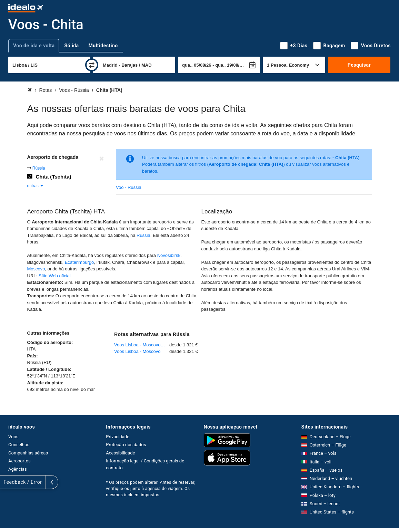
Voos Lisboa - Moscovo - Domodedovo (141, 344)
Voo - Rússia (128, 187)
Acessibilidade (120, 452)
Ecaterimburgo (79, 262)
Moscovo (36, 268)
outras (35, 185)
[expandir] (6, 482)
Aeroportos (19, 460)
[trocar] (91, 64)
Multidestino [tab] (103, 45)
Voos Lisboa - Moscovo (137, 351)
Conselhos (18, 444)
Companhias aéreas (28, 452)
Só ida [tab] (71, 45)
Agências (17, 469)
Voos (13, 436)
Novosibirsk (168, 255)
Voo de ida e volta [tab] (33, 45)
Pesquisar (359, 65)
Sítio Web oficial (55, 275)
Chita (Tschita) (53, 177)
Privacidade (117, 436)
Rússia (38, 168)
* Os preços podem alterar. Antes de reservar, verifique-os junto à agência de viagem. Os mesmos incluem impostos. (150, 488)
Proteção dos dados (126, 444)
